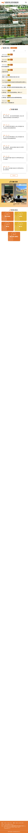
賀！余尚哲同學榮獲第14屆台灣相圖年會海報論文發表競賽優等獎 (13, 137)
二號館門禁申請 (4, 71)
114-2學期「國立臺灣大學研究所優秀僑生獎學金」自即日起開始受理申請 (13, 87)
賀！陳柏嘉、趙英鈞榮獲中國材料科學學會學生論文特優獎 (13, 148)
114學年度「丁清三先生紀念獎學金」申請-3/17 (11, 92)
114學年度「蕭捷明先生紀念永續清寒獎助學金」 (12, 97)
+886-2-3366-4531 (8, 822)
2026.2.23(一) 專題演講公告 (7, 102)
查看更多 (13, 48)
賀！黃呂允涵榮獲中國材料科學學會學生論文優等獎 (13, 168)
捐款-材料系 (4, 61)
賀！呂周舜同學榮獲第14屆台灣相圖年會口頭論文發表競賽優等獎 (13, 127)
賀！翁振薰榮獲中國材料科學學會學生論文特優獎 (13, 158)
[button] (2, 194)
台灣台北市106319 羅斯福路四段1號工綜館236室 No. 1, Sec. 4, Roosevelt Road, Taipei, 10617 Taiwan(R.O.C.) (15, 827)
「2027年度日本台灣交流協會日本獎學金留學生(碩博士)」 (14, 82)
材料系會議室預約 (5, 66)
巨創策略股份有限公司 (16, 831)
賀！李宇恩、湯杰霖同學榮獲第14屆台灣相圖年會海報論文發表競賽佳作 (13, 116)
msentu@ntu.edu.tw (9, 824)
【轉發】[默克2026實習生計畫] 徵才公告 (10, 77)
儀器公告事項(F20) (5, 56)
